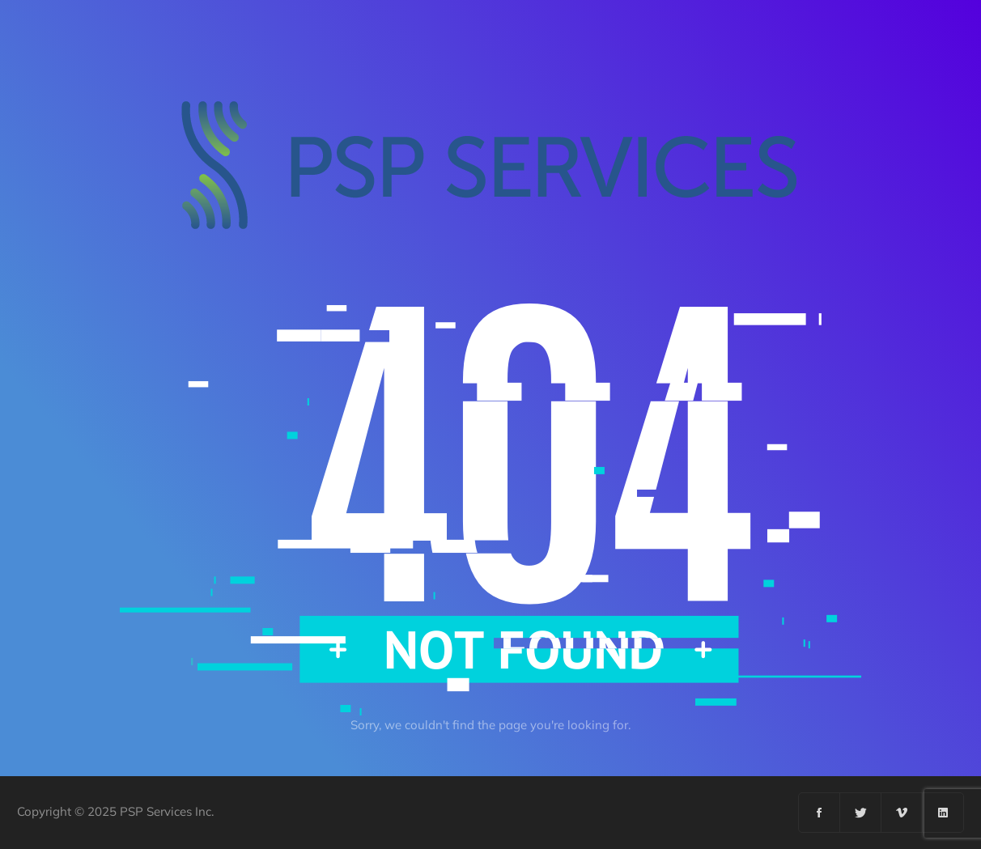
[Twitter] (860, 812)
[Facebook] (819, 812)
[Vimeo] (902, 812)
